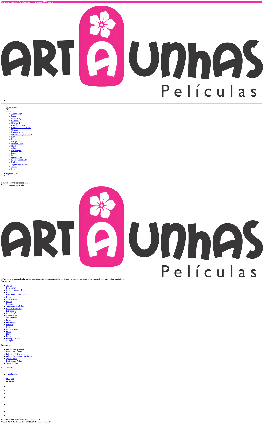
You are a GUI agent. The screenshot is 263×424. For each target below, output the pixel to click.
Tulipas (14, 167)
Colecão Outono (18, 125)
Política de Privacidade (15, 354)
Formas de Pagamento (15, 349)
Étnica (14, 169)
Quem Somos (11, 359)
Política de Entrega (14, 352)
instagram (10, 378)
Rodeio (14, 162)
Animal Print (16, 114)
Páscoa (14, 155)
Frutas (13, 139)
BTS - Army (16, 118)
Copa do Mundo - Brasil (21, 128)
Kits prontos (16, 141)
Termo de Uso (12, 363)
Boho (13, 116)
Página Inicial (11, 173)
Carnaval (15, 121)
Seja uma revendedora (20, 164)
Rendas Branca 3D (19, 160)
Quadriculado (16, 157)
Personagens (16, 151)
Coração (14, 130)
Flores (13, 137)
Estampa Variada (18, 132)
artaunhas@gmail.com (15, 374)
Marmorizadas (17, 144)
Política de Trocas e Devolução (19, 356)
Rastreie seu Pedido (14, 361)
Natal (13, 146)
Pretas (13, 153)
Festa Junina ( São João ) (21, 134)
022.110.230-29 (44, 422)
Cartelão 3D (16, 123)
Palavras (14, 148)
